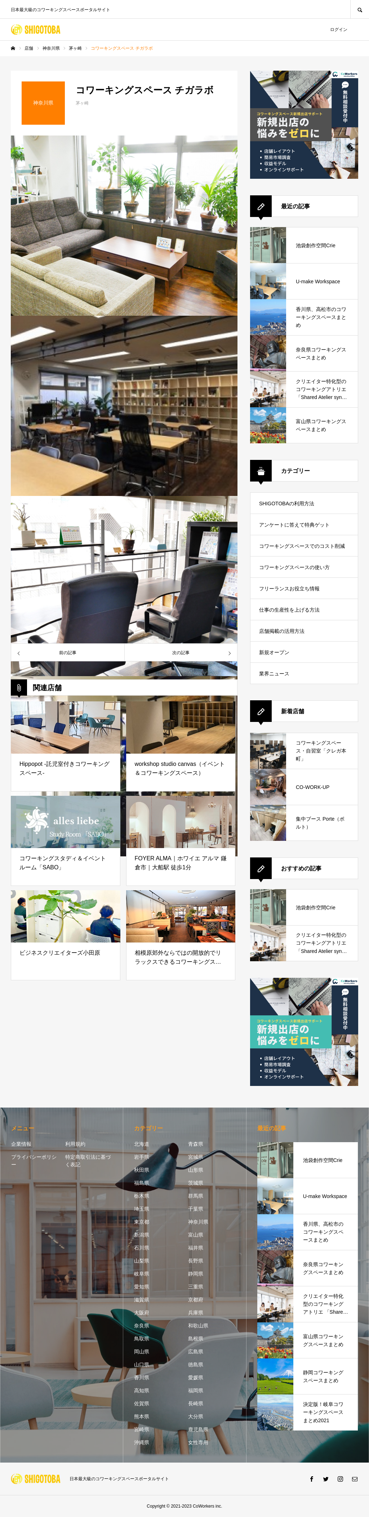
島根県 (195, 1338)
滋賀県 (141, 1300)
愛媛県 (195, 1377)
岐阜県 (141, 1274)
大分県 (195, 1416)
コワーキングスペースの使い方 (294, 567)
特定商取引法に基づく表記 (88, 1160)
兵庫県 (195, 1313)
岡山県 (141, 1351)
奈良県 (141, 1326)
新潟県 (141, 1235)
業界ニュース (274, 674)
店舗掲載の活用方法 (281, 631)
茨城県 (195, 1183)
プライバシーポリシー (34, 1160)
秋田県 (141, 1170)
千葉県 (195, 1209)
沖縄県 (141, 1442)
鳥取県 (141, 1338)
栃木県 (141, 1196)
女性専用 (198, 1442)
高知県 (141, 1390)
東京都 (141, 1222)
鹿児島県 (198, 1429)
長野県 (195, 1261)
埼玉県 (141, 1209)
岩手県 (141, 1157)
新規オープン (274, 652)
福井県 (195, 1248)
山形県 (195, 1170)
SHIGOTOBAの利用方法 (286, 503)
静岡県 (195, 1274)
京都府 (195, 1300)
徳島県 (195, 1364)
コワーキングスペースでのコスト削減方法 (302, 549)
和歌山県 (198, 1326)
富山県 (195, 1235)
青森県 (195, 1144)
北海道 (141, 1144)
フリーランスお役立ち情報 (289, 588)
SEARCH (359, 9)
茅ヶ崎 (82, 103)
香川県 (141, 1377)
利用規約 (75, 1144)
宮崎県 (141, 1429)
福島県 (141, 1183)
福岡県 (195, 1390)
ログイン (338, 29)
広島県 (195, 1351)
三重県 (195, 1287)
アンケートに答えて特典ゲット (294, 525)
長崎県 (195, 1403)
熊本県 (141, 1416)
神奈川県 (198, 1222)
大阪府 (141, 1313)
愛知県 (141, 1287)
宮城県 (195, 1157)
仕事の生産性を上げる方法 (289, 610)
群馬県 (195, 1196)
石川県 (141, 1248)
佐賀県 (141, 1403)
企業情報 (21, 1144)
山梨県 (141, 1261)
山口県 (141, 1364)
